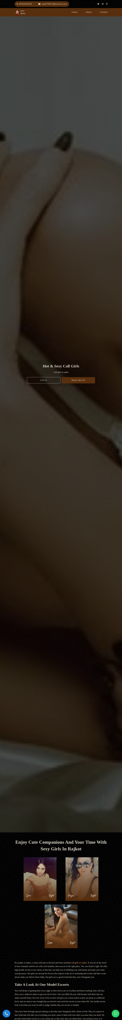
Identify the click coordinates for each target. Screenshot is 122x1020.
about (89, 12)
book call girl (78, 380)
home (74, 12)
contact (104, 12)
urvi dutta (17, 12)
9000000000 (24, 4)
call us (43, 380)
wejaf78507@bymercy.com (52, 4)
